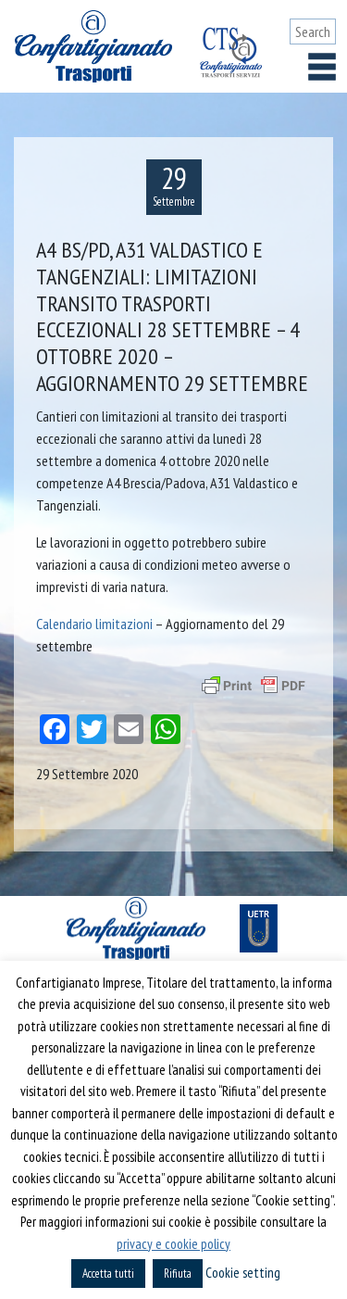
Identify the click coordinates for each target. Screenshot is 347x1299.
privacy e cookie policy (173, 1244)
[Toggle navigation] (322, 66)
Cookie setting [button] (242, 1272)
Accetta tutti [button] (108, 1273)
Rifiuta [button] (178, 1273)
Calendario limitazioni (94, 623)
